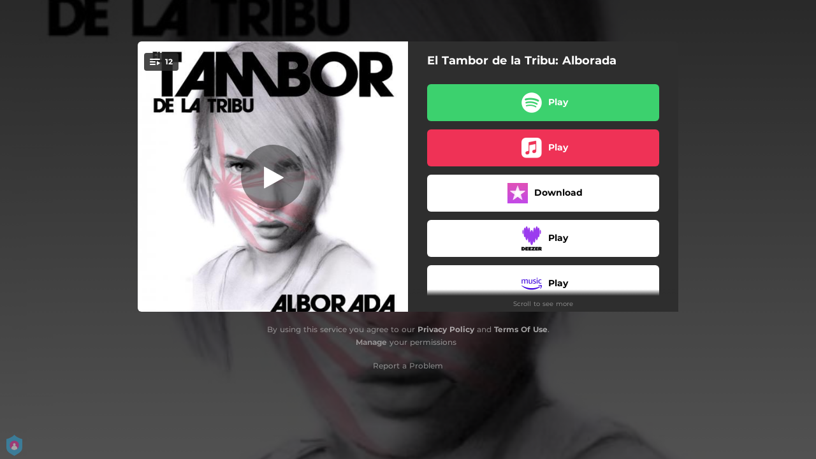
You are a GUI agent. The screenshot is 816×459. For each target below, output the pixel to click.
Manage (371, 342)
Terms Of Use (521, 329)
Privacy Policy (446, 329)
